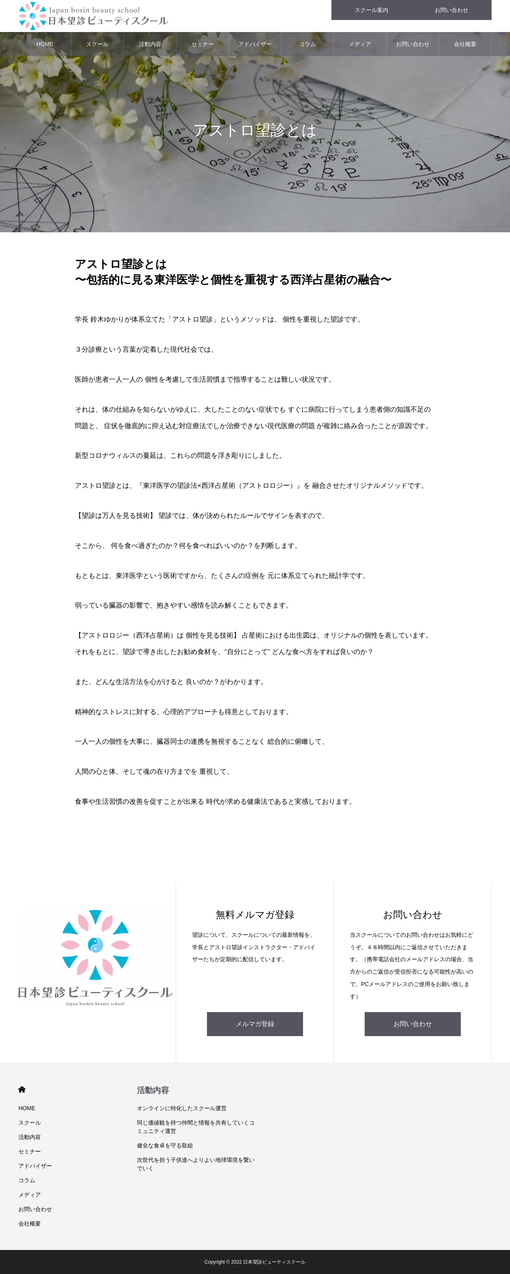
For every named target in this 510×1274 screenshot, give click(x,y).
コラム (307, 44)
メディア (360, 44)
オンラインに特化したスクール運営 (182, 1108)
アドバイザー (255, 44)
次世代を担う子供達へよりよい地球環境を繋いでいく (196, 1164)
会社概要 (465, 44)
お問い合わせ (413, 44)
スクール (97, 44)
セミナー (202, 44)
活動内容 (150, 44)
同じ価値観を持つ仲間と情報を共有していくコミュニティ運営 (196, 1126)
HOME (44, 44)
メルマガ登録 (255, 1023)
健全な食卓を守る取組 (165, 1145)
